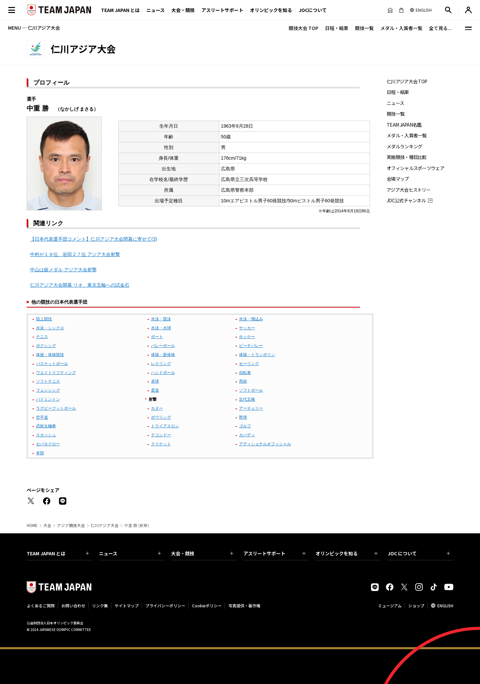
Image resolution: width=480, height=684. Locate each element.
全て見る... (440, 28)
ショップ (416, 605)
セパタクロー (48, 444)
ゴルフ (245, 426)
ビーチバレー (251, 345)
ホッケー (247, 336)
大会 (47, 525)
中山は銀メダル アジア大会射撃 (63, 269)
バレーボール (163, 345)
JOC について (419, 553)
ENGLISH (445, 605)
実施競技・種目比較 (407, 157)
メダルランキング (404, 146)
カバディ (247, 435)
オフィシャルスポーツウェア (415, 168)
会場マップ (398, 179)
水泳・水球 (161, 328)
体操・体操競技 (50, 354)
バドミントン (48, 399)
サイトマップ (127, 605)
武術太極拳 (46, 426)
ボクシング (46, 345)
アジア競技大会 (71, 525)
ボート (157, 336)
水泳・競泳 (161, 319)
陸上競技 (44, 319)
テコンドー (161, 435)
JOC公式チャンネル (406, 200)
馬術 (243, 381)
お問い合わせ (73, 605)
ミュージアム (390, 605)
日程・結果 (336, 28)
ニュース (155, 10)
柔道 (155, 390)
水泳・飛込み (251, 319)
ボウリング (161, 417)
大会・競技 (202, 553)
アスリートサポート (222, 10)
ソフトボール (251, 390)
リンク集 (100, 605)
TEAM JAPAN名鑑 (404, 125)
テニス (42, 336)
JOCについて (313, 10)
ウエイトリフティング (56, 372)
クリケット (161, 444)
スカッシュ (46, 435)
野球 (243, 417)
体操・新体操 (163, 354)
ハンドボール (163, 372)
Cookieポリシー (207, 605)
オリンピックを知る (271, 10)
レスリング (161, 363)
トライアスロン (165, 426)
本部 (40, 453)
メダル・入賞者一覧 (401, 28)
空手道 (42, 417)
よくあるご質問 (41, 605)
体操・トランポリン (257, 354)
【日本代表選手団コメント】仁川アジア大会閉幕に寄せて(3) (93, 239)
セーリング (249, 363)
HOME (32, 525)
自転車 (245, 372)
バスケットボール (52, 363)
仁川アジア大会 (105, 525)
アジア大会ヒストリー (409, 190)
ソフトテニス (48, 381)
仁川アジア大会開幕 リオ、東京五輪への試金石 (79, 285)
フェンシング (48, 390)
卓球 (155, 381)
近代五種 (247, 399)
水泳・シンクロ (50, 328)
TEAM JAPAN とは (58, 553)
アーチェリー (251, 408)
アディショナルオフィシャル (265, 444)
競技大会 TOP (303, 28)
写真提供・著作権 (244, 605)
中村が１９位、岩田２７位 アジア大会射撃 (75, 254)
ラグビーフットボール (56, 408)
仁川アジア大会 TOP (407, 81)
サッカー (247, 328)
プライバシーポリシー (165, 605)
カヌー (157, 408)
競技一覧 (364, 28)
